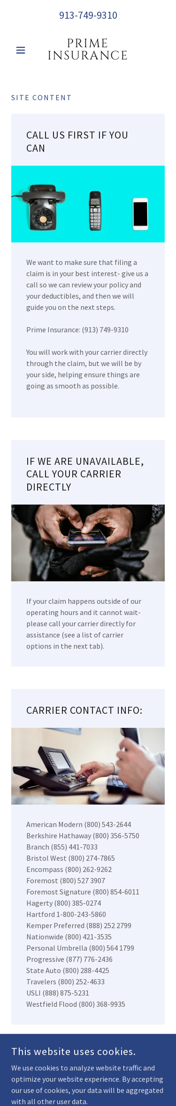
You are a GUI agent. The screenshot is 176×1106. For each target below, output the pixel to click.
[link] (88, 50)
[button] (22, 50)
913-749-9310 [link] (88, 15)
